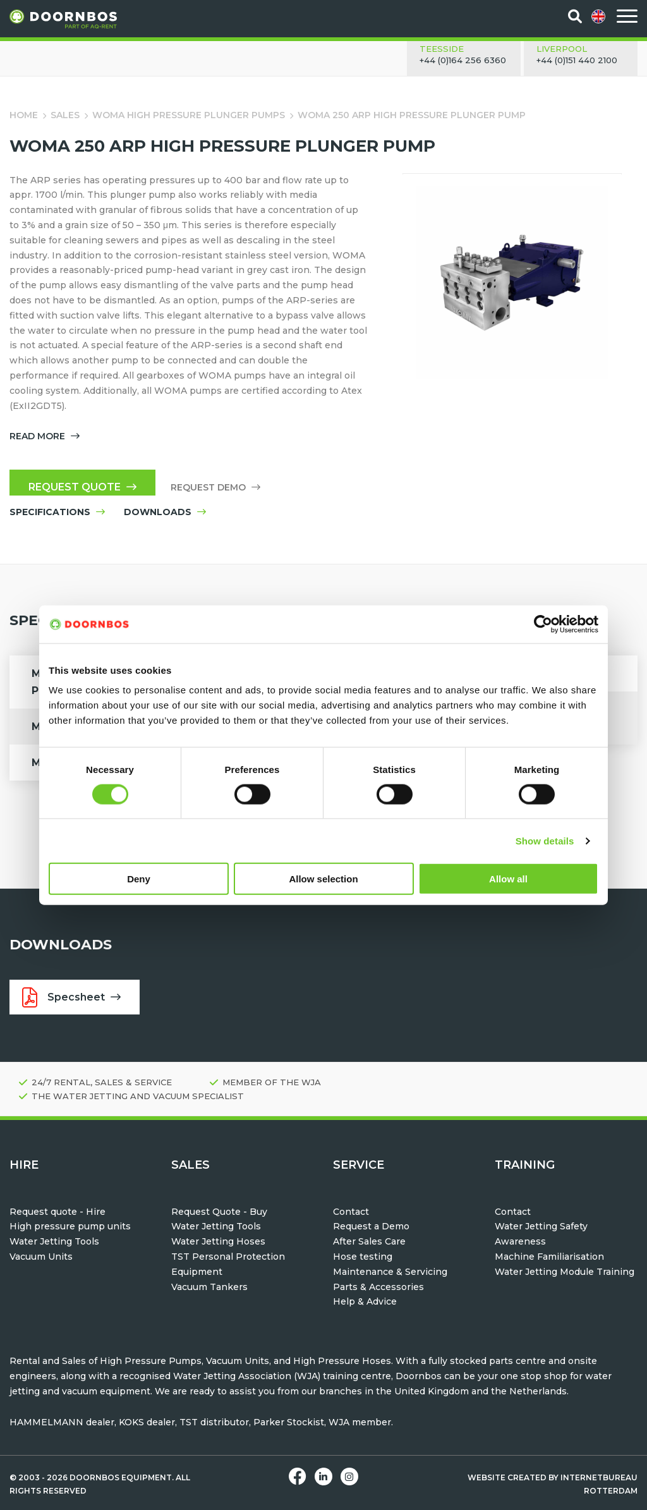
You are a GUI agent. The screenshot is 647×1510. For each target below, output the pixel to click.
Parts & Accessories (378, 1287)
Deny (138, 879)
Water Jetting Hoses (218, 1241)
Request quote (82, 487)
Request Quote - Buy (219, 1211)
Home (23, 115)
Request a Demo (371, 1226)
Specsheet (71, 997)
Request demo (215, 487)
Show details (545, 840)
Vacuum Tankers (209, 1287)
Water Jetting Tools (54, 1241)
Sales (65, 115)
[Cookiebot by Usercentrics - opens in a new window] (543, 623)
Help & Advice (365, 1301)
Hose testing (362, 1256)
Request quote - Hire (57, 1211)
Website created (507, 1477)
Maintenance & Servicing (390, 1271)
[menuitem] (599, 16)
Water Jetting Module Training (564, 1271)
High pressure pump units (70, 1226)
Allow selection (323, 879)
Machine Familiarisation (549, 1256)
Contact (351, 1211)
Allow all (508, 879)
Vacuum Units (41, 1256)
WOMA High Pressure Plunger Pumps (188, 115)
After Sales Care (369, 1241)
